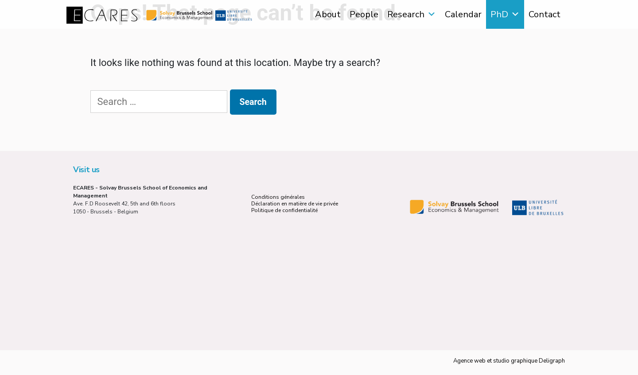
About (328, 14)
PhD (499, 14)
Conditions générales (278, 197)
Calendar (463, 14)
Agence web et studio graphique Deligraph (509, 361)
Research (405, 14)
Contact (544, 14)
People (364, 14)
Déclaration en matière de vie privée (294, 203)
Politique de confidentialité (284, 210)
